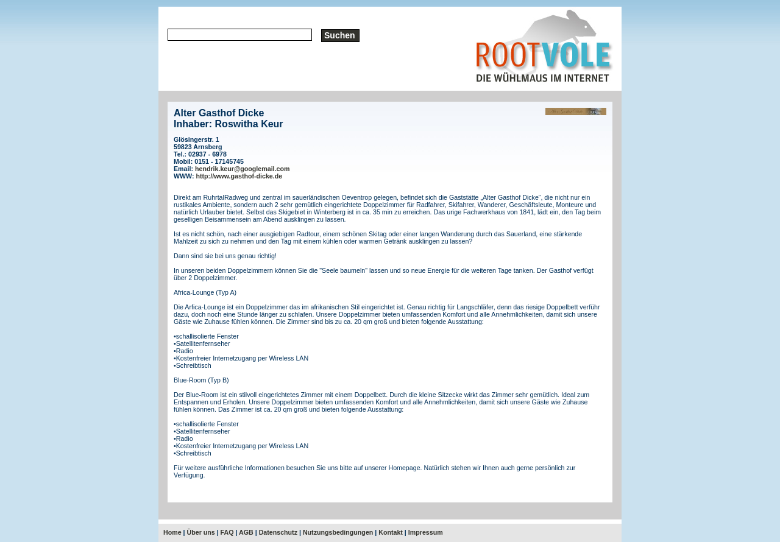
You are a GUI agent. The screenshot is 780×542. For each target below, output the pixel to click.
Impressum (425, 532)
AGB (246, 532)
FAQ (227, 532)
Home (172, 532)
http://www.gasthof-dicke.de (239, 176)
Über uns (201, 532)
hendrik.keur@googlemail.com (242, 168)
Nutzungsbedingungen (338, 532)
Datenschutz (278, 532)
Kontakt (390, 532)
